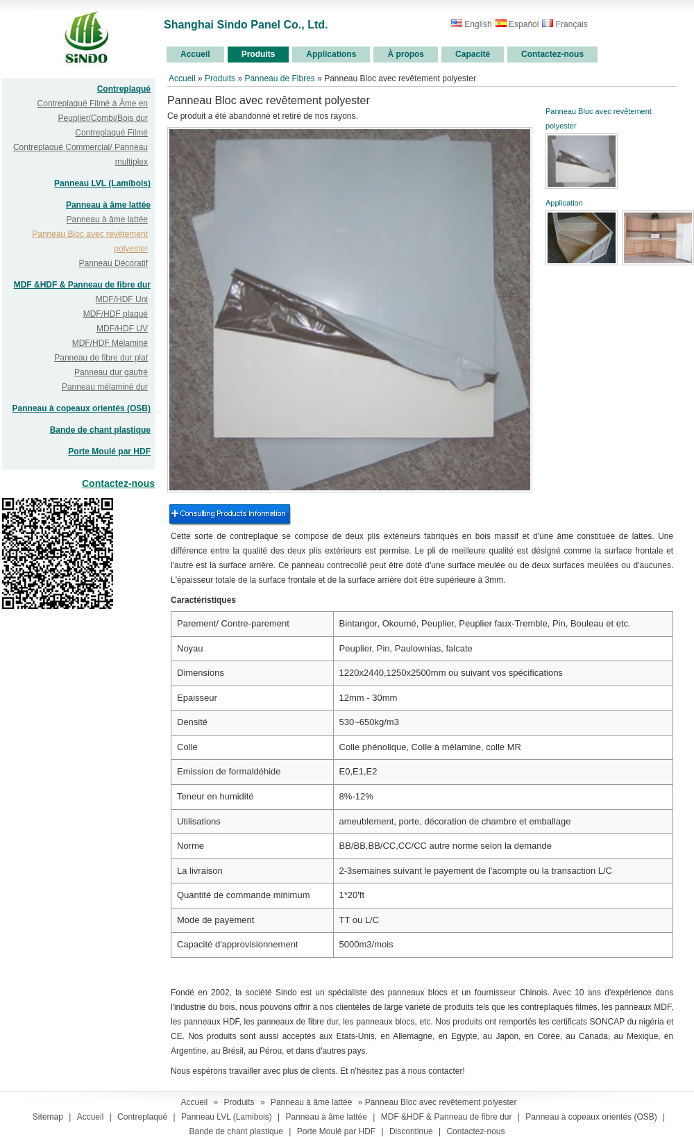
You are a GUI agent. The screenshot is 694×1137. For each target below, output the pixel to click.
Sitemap (48, 1117)
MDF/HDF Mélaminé (110, 343)
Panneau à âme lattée (108, 205)
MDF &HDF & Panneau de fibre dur (82, 285)
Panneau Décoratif (113, 263)
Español (517, 24)
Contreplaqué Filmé (111, 133)
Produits (220, 78)
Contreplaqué (124, 89)
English (471, 24)
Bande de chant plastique (100, 430)
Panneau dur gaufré (111, 372)
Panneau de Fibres (280, 78)
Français (564, 24)
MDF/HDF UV (122, 328)
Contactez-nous (118, 483)
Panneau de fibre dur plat (101, 358)
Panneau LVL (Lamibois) (102, 183)
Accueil (182, 78)
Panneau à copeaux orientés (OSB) (81, 408)
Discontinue (411, 1131)
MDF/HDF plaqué (115, 314)
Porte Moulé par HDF (109, 451)
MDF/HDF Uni (122, 299)
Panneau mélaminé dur (105, 387)
